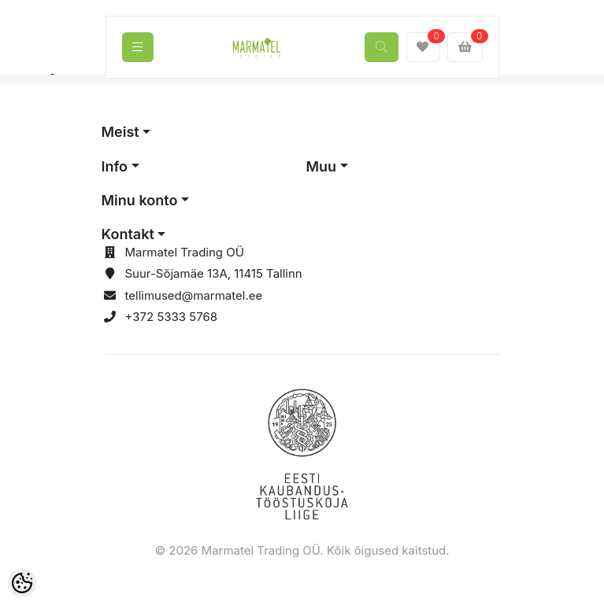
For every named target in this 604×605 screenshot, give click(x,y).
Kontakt (128, 234)
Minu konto (140, 200)
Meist (120, 132)
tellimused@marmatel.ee (194, 295)
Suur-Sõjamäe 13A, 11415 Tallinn (213, 273)
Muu (321, 166)
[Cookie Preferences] (22, 583)
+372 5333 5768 (171, 316)
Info (115, 166)
